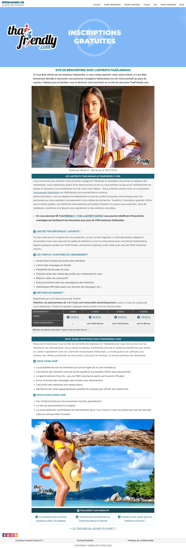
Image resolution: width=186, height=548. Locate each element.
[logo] (13, 3)
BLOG (182, 4)
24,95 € (73, 317)
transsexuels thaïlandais (46, 192)
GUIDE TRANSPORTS (112, 4)
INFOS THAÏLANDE (168, 4)
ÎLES (155, 4)
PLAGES (147, 4)
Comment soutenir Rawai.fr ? (29, 540)
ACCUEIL (96, 4)
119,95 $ (143, 317)
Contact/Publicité (85, 540)
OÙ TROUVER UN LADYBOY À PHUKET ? (93, 528)
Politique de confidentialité (140, 540)
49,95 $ (95, 317)
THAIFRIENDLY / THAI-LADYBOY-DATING (81, 216)
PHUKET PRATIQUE (132, 4)
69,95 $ (120, 317)
